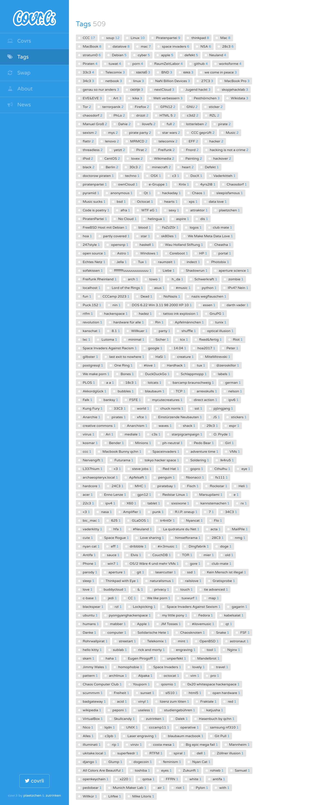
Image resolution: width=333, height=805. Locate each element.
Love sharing (152, 538)
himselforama (188, 538)
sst (198, 408)
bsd (121, 202)
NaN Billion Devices (172, 81)
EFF (193, 141)
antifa (219, 779)
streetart (127, 641)
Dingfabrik (199, 546)
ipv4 (110, 503)
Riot (238, 339)
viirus (88, 434)
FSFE (135, 400)
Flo (218, 520)
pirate (224, 124)
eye (245, 469)
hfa (117, 529)
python (209, 288)
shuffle (189, 331)
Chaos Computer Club (102, 684)
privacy (161, 589)
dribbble (138, 546)
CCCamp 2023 (116, 296)
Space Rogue (116, 538)
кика (188, 72)
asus (159, 288)
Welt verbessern (168, 98)
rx (244, 503)
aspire (182, 219)
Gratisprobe (224, 581)
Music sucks (94, 202)
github (201, 64)
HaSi (161, 357)
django (90, 762)
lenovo (112, 141)
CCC (89, 38)
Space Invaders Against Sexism (194, 607)
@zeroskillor (227, 365)
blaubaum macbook (185, 736)
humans (91, 624)
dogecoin (143, 762)
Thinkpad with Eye (122, 581)
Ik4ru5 (227, 460)
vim (194, 676)
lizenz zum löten (174, 701)
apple (167, 55)
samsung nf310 (224, 727)
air (161, 788)
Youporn (141, 684)
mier (209, 555)
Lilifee (114, 796)
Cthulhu (222, 469)
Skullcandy (124, 719)
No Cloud (127, 219)
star (145, 236)
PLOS (89, 383)
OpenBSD (209, 641)
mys (113, 133)
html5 (195, 693)
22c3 (88, 503)
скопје (136, 89)
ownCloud (128, 184)
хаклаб (143, 72)
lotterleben (196, 124)
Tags (18, 58)
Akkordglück (94, 391)
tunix (220, 322)
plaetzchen (32, 795)
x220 (125, 779)
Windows (149, 253)
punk (158, 512)
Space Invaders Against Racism (110, 348)
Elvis (136, 555)
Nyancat (194, 520)
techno (132, 176)
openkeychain (96, 779)
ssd (191, 572)
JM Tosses (171, 624)
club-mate (222, 564)
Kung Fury (93, 408)
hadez (145, 314)
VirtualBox (93, 719)
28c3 (228, 46)
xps (193, 202)
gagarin (239, 607)
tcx (184, 339)
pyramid (91, 193)
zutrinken (53, 795)
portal (224, 253)
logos (196, 227)
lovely (198, 667)
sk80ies (169, 236)
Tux (142, 262)
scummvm (93, 693)
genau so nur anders (101, 89)
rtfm (88, 314)
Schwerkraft (206, 279)
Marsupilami (211, 495)
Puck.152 (92, 305)
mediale (132, 434)
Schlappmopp (194, 374)
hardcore (91, 486)
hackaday (171, 193)
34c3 (88, 81)
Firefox (142, 107)
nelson (235, 391)
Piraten (90, 64)
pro (214, 676)
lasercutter (165, 572)
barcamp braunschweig (193, 383)
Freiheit (121, 693)
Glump (115, 762)
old (229, 555)
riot (180, 788)
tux (201, 365)
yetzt (119, 150)
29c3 (212, 426)
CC (132, 598)
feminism (172, 762)
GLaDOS (140, 520)
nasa (106, 512)
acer (88, 495)
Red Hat (171, 469)
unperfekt (176, 658)
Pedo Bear (204, 443)
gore (195, 564)
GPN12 (167, 107)
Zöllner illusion (230, 753)
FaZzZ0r (170, 227)
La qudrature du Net (181, 529)
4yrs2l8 (207, 184)
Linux (138, 38)
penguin (166, 477)
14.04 (180, 348)
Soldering (199, 460)
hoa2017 (206, 348)
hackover (222, 158)
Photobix (220, 262)
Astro (123, 253)
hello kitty (92, 650)
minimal (136, 339)
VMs (235, 451)
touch (186, 589)
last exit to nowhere (126, 357)
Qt (147, 193)
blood (144, 227)
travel (222, 667)
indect (193, 262)
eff (115, 546)
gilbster (90, 357)
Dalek (182, 719)
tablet (154, 503)
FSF (245, 632)
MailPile (240, 529)
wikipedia (92, 710)
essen (209, 305)
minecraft (161, 167)
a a (110, 383)
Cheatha (222, 245)
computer (116, 632)
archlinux (118, 676)
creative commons (99, 426)
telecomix (168, 141)
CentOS (112, 158)
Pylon (202, 788)
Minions (143, 443)
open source (94, 253)
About (20, 90)
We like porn (158, 598)
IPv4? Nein (238, 288)
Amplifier (132, 512)
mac (146, 46)
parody (90, 572)
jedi (112, 598)
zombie (235, 279)
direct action (205, 400)
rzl (118, 607)
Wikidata (239, 98)
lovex (137, 158)
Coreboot (179, 253)
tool (211, 650)
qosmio (168, 684)
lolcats (154, 383)
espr (234, 426)
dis (204, 219)
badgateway (94, 701)
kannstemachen (214, 503)
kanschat (91, 331)
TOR (187, 555)
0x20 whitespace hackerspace (213, 684)
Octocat (145, 202)
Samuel (242, 770)
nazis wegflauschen (208, 296)
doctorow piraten (98, 176)
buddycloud (115, 589)
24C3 (118, 486)
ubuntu (90, 615)
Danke (89, 632)
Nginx (233, 650)
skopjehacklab (235, 89)
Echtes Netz (94, 262)
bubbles (126, 391)
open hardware (226, 693)
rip (115, 745)
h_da (177, 279)
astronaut (239, 641)
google (155, 348)
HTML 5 (168, 115)
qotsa (148, 779)
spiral (179, 753)
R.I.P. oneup (186, 512)
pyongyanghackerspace (130, 615)
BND (166, 72)
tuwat (115, 64)
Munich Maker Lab (129, 788)
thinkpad (200, 38)
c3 (175, 176)
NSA (206, 46)
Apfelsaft (138, 477)
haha (111, 658)
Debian (119, 55)
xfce (142, 417)
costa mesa (164, 745)
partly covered (116, 236)
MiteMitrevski (217, 357)
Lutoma (109, 339)
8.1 (116, 331)
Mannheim (239, 745)
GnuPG (217, 314)
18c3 (131, 383)
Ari (109, 434)
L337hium (93, 469)
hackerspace (116, 314)
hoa (87, 236)
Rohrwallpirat (95, 641)
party (164, 331)
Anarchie (91, 417)
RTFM (156, 753)
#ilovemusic (203, 624)
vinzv (136, 745)
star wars (171, 133)
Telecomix (115, 72)
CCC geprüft (203, 133)
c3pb (110, 736)
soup (113, 38)
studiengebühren (179, 710)
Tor (87, 107)
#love (150, 365)
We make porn (96, 374)
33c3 (88, 72)
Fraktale (208, 701)
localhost (92, 288)
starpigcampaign (187, 434)
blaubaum (154, 391)
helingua (156, 219)
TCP (180, 391)
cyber (144, 55)
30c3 (135, 167)
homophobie (130, 667)
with (224, 788)
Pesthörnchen (207, 98)
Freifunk (166, 150)
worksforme (230, 64)
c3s (156, 434)
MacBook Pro (237, 81)
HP (203, 253)
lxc (86, 339)
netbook (113, 81)
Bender (116, 443)
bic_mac (91, 520)
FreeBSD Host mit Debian (105, 227)
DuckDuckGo (157, 374)
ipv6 (234, 400)
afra (125, 210)
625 (116, 520)
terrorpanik (113, 107)
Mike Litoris (143, 796)
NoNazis (171, 296)
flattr (88, 141)
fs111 (221, 477)
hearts (171, 202)
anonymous (121, 193)
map (214, 598)
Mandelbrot (208, 658)
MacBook (92, 46)
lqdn (109, 727)
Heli (243, 486)
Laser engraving (142, 736)
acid (122, 701)
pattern (90, 676)
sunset (147, 693)
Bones (127, 374)
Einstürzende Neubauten (180, 417)
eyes (166, 770)
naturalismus (162, 581)
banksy (110, 400)
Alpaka (145, 676)
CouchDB (161, 555)
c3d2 (192, 115)
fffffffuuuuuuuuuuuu (132, 270)
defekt (191, 55)
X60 (131, 503)
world (143, 408)
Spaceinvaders (165, 451)
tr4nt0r (167, 520)
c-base (90, 598)
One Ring (123, 365)
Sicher (162, 339)
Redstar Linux (175, 495)
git (140, 572)
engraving (185, 650)
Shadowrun (197, 270)
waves (165, 426)
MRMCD (138, 141)
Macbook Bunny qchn (122, 451)
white (196, 779)
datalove (120, 46)
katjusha (214, 710)
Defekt (212, 167)
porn (137, 64)
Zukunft (191, 770)
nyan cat (91, 546)
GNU (192, 107)
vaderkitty (92, 529)
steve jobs (141, 469)
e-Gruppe (158, 184)
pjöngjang (223, 408)
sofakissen (93, 270)
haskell (147, 245)
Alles (88, 736)
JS (216, 417)
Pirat (141, 150)
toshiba (142, 770)
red (232, 701)
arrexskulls (207, 391)
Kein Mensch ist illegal (226, 572)
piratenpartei (95, 184)
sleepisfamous (229, 193)
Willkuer (139, 331)
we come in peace (221, 72)
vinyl (143, 701)
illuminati (92, 745)
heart (188, 167)
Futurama (123, 460)
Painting (193, 158)
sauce (113, 555)
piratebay (166, 486)
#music (183, 288)
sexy (174, 210)
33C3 (120, 408)
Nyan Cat (201, 762)
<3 (117, 469)
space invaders (175, 46)
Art (117, 98)
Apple (143, 624)
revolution (92, 322)
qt (229, 624)
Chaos (198, 193)
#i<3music (167, 546)
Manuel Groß (95, 124)
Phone (89, 564)
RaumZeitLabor (168, 64)
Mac (225, 38)
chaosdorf (92, 115)
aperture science (234, 270)
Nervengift (93, 460)
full (171, 124)
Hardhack (176, 365)
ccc (87, 451)
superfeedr (127, 753)
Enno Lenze (115, 495)
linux (138, 81)
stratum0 (92, 55)
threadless (93, 150)
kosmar (90, 443)
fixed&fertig (210, 339)
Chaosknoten (192, 632)
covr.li (34, 17)
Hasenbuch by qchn (217, 719)
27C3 (207, 81)
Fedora (205, 615)
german (233, 383)
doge (226, 546)
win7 (112, 564)
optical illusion (220, 331)
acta (215, 529)
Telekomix (157, 641)
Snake (222, 632)
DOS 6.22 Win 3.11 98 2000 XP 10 (162, 305)
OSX (156, 176)
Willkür (90, 796)
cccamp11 (159, 727)
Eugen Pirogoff (142, 658)
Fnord (192, 150)
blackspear (93, 607)
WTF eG (149, 210)
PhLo (119, 115)
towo (154, 279)
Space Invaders (167, 667)
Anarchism (137, 426)
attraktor (199, 210)
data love (218, 202)
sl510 (171, 693)
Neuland (217, 55)
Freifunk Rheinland (100, 279)
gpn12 (144, 495)
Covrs (19, 42)
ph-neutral (172, 443)
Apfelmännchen (189, 322)
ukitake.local (94, 753)
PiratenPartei (95, 219)
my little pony (174, 615)
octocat (171, 676)
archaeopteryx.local (100, 477)
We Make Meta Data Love (210, 236)
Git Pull (222, 736)
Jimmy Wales (95, 667)
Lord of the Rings (127, 288)
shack (189, 426)
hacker (216, 141)
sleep (88, 581)
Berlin (112, 167)
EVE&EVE (92, 98)
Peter (232, 348)
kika (137, 98)
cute (88, 538)
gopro (196, 469)
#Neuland (142, 529)
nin (116, 305)
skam (88, 658)
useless (145, 710)
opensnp (119, 245)
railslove (193, 581)
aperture (117, 572)
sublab (120, 650)
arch (133, 279)
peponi (119, 710)
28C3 (218, 538)
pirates (119, 417)
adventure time (204, 451)
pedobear (92, 788)
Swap (19, 74)
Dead (146, 296)
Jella (122, 262)
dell (201, 753)
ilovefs (149, 124)
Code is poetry (96, 210)
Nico (88, 727)
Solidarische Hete (153, 632)
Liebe (169, 270)
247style (91, 245)
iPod (88, 158)
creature (185, 357)
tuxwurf (189, 598)
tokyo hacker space (162, 460)
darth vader (238, 305)
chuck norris (172, 408)
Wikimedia (164, 158)
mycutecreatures (167, 400)
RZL (214, 115)
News (19, 106)
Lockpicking (144, 607)
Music (232, 133)
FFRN (172, 779)
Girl (229, 443)
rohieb (217, 770)
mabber (118, 624)
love (87, 589)
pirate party (140, 133)
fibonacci (195, 477)
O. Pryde (222, 434)
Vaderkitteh (224, 176)
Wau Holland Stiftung (184, 245)
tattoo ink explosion (180, 314)
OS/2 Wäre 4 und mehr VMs (154, 564)
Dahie (124, 124)
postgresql (93, 365)
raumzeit (167, 262)
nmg (240, 538)
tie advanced (216, 589)
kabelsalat (233, 615)
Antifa (89, 555)
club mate (222, 227)
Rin (159, 322)
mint (183, 641)
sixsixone (180, 503)
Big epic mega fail (202, 745)
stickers (239, 417)
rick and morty (151, 650)
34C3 (231, 512)
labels (224, 374)
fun (87, 296)
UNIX (132, 727)
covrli (34, 781)
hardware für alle (128, 322)
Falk (87, 400)
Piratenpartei (168, 38)
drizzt (142, 115)
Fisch (193, 486)
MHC (140, 486)
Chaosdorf (237, 184)
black (89, 167)
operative (189, 727)
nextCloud (164, 89)
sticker (216, 107)
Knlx (184, 184)
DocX (196, 176)
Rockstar (218, 486)
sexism (90, 133)
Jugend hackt (198, 89)
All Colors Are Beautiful (103, 770)
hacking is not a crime (229, 150)
